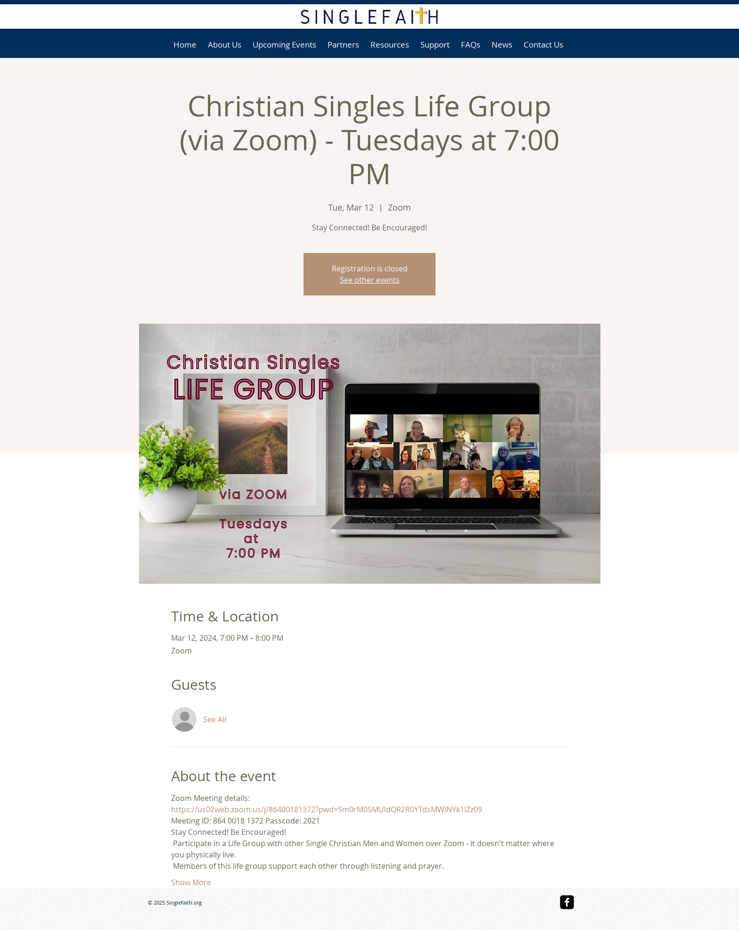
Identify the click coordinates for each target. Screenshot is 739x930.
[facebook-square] (567, 902)
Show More (191, 882)
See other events (370, 280)
